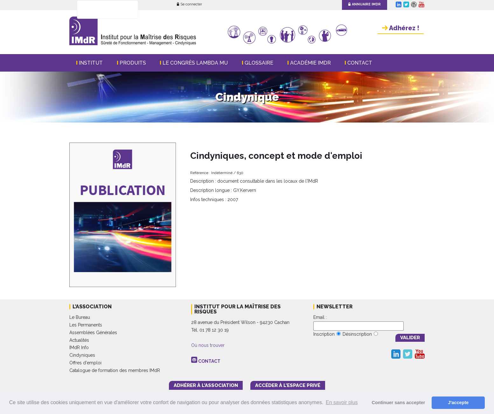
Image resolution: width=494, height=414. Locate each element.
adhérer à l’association (206, 385)
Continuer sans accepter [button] (398, 402)
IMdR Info (79, 347)
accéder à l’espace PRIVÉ (287, 385)
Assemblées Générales (93, 332)
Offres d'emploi (85, 362)
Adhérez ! (400, 28)
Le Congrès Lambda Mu (195, 63)
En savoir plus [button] (342, 402)
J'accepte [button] (458, 402)
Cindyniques (82, 355)
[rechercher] (99, 10)
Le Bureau (79, 317)
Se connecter (189, 4)
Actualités (79, 340)
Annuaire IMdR (364, 4)
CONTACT (209, 361)
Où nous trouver (208, 345)
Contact (359, 63)
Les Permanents (85, 324)
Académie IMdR (310, 63)
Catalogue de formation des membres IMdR (114, 370)
